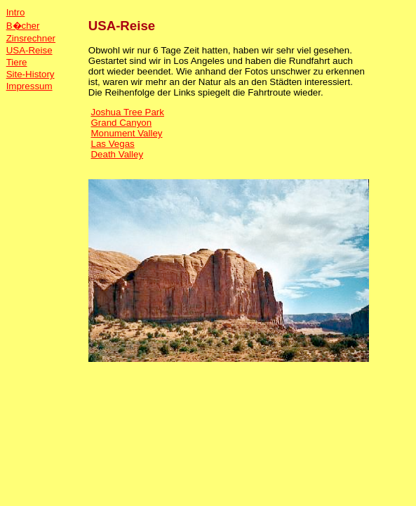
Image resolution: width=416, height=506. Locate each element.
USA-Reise (29, 50)
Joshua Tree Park (126, 112)
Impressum (29, 86)
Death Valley (116, 154)
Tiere (16, 62)
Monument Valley (126, 133)
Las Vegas (112, 143)
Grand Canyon (121, 122)
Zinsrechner (30, 38)
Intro (15, 12)
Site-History (30, 74)
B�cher (23, 25)
